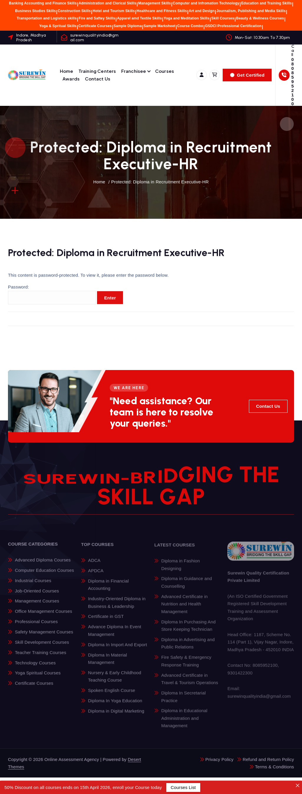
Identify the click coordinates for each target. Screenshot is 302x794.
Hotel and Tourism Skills (114, 11)
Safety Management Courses (44, 636)
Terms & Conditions (274, 766)
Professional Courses (36, 625)
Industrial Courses (33, 584)
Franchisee (133, 71)
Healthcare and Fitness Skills (162, 11)
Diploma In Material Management (107, 663)
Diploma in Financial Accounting (108, 589)
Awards (71, 78)
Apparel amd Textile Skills (139, 18)
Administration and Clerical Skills (107, 3)
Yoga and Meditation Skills (186, 18)
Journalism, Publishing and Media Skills (251, 11)
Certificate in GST (106, 620)
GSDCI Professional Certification (233, 26)
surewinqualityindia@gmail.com (94, 37)
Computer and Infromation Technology (206, 3)
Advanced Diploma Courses (42, 564)
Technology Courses (35, 667)
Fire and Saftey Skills (96, 18)
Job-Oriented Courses (37, 595)
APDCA (96, 574)
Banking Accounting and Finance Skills (43, 3)
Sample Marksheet (159, 26)
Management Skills (154, 3)
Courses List (183, 787)
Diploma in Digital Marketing (116, 715)
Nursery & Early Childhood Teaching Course (114, 681)
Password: (52, 299)
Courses (164, 71)
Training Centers (97, 71)
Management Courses (37, 605)
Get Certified (247, 75)
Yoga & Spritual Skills (57, 26)
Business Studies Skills (35, 11)
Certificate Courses (95, 26)
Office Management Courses (43, 615)
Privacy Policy (219, 759)
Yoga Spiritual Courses (37, 677)
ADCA (94, 564)
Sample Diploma (128, 26)
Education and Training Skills (266, 3)
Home (66, 71)
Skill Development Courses (42, 646)
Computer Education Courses (44, 574)
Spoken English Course (111, 694)
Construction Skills (74, 11)
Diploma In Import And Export (117, 648)
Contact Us (98, 78)
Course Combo (190, 26)
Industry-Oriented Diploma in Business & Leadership (117, 607)
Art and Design (201, 11)
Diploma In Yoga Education (115, 705)
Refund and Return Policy (268, 759)
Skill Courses (222, 18)
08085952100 (292, 81)
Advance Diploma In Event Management (114, 635)
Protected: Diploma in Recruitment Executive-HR (160, 181)
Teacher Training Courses (40, 656)
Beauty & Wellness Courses (260, 18)
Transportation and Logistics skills (47, 18)
